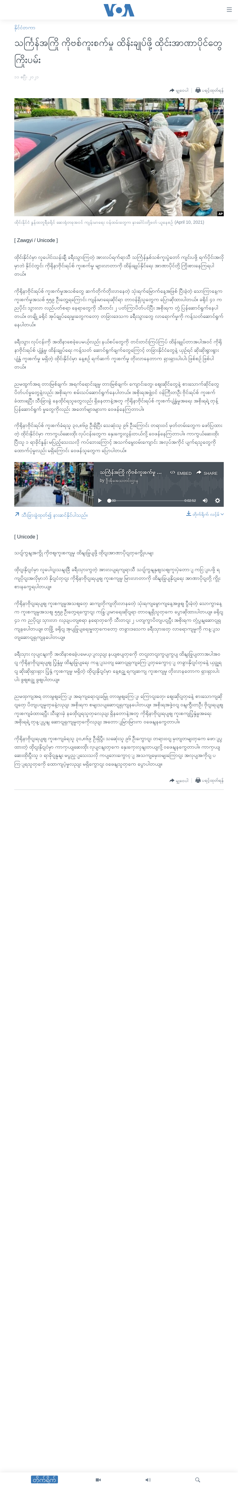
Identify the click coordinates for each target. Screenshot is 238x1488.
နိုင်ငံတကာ (24, 27)
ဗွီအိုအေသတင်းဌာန (122, 480)
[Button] (179, 90)
